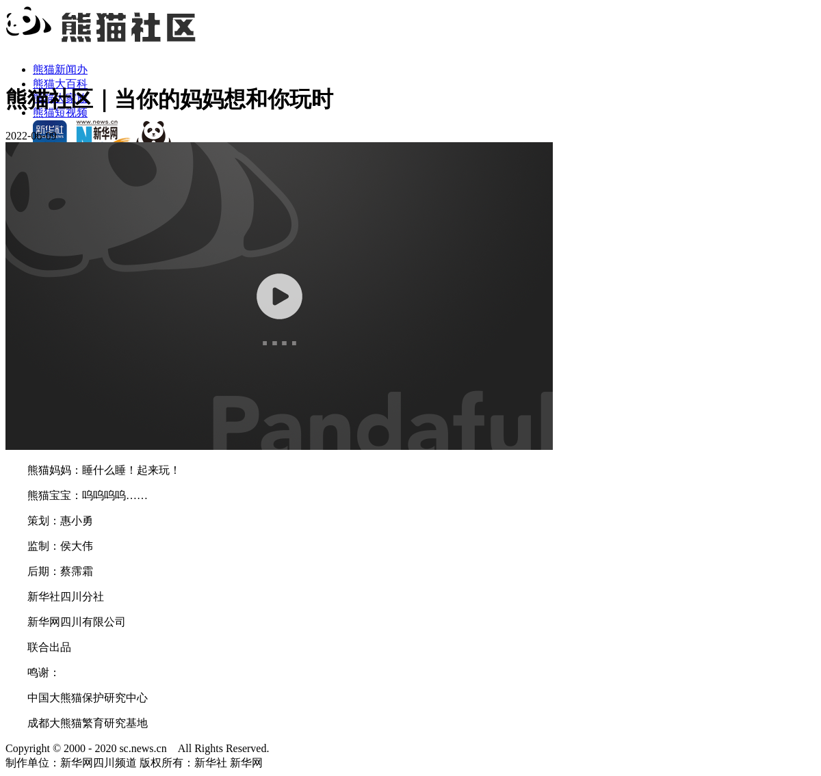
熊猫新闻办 (60, 69)
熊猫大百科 (60, 84)
